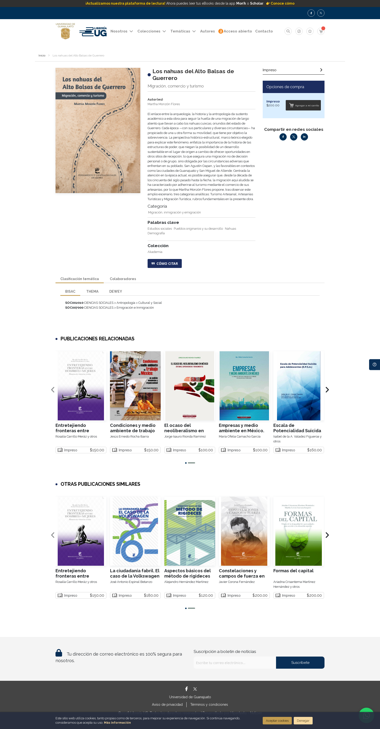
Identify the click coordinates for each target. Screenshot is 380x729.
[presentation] (327, 390)
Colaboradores (123, 278)
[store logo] (65, 31)
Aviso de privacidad (167, 704)
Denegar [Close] (303, 720)
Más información (117, 722)
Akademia (155, 252)
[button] (185, 463)
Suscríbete (300, 662)
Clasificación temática (79, 278)
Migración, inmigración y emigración (174, 212)
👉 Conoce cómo (280, 3)
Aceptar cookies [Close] (277, 720)
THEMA (92, 291)
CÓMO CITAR (164, 263)
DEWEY (115, 291)
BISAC (70, 291)
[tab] (294, 71)
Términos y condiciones (209, 704)
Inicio (42, 55)
